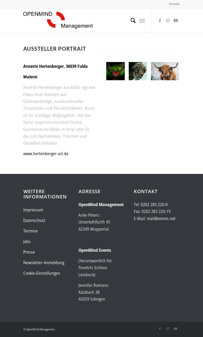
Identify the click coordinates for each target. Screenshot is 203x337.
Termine (174, 4)
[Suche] (130, 20)
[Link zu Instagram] (168, 20)
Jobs (27, 241)
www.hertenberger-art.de (45, 153)
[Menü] (142, 20)
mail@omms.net (161, 218)
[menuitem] (130, 20)
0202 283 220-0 (154, 204)
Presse (29, 252)
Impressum (33, 210)
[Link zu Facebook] (160, 20)
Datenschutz (34, 220)
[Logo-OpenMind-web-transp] (58, 20)
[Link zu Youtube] (176, 20)
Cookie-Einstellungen (41, 273)
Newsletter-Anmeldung (43, 262)
